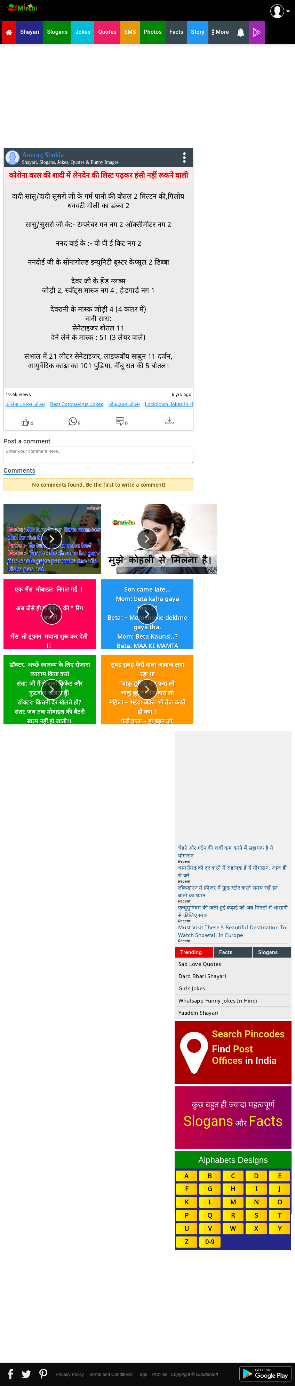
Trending (191, 952)
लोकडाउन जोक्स (124, 404)
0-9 (209, 1242)
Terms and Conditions (111, 1374)
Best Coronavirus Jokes (76, 404)
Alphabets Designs (233, 1160)
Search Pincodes (248, 1034)
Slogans (268, 952)
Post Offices (232, 1054)
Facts (226, 952)
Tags (142, 1374)
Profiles (159, 1374)
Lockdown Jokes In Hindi (173, 404)
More (220, 32)
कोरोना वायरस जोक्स (25, 404)
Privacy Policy (70, 1374)
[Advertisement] (147, 94)
